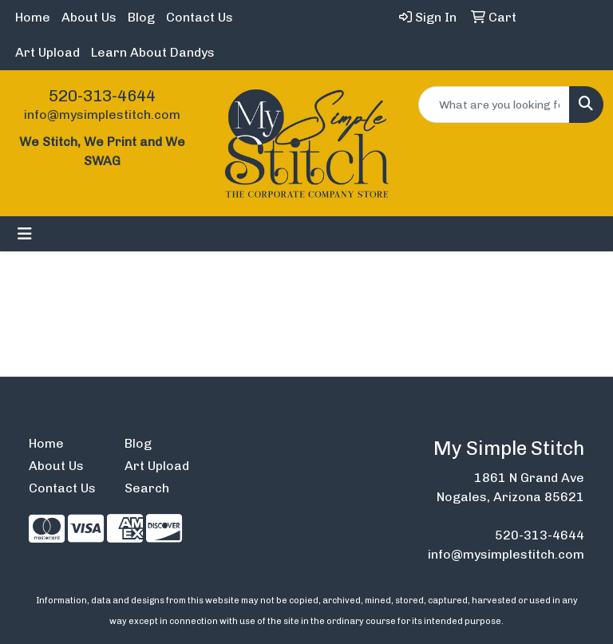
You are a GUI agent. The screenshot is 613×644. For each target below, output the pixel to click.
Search (147, 488)
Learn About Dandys (153, 52)
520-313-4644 (102, 95)
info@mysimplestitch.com (102, 114)
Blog (141, 17)
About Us (89, 17)
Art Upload (47, 52)
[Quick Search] (494, 104)
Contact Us (199, 17)
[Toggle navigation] (25, 234)
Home (32, 17)
